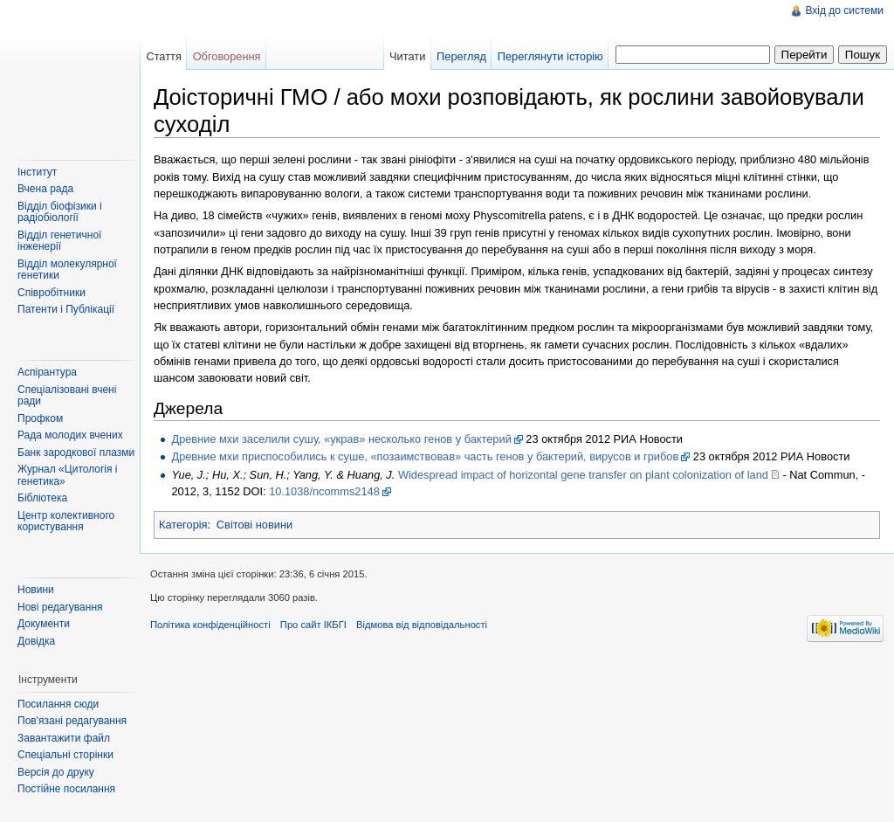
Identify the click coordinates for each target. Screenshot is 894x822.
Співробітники (51, 293)
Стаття (163, 56)
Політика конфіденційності (210, 624)
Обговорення (227, 56)
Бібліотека (42, 498)
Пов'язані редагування (72, 721)
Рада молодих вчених (70, 435)
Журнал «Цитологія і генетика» (67, 475)
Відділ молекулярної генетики (67, 270)
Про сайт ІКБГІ (313, 624)
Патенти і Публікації (65, 309)
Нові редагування (60, 607)
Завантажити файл (63, 738)
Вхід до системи (844, 10)
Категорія (183, 524)
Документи (43, 624)
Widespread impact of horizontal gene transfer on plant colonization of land (583, 474)
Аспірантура (47, 372)
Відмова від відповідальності (421, 624)
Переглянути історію (550, 56)
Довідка (36, 641)
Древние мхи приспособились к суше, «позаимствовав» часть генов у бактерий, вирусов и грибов (424, 456)
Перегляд (461, 56)
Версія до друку (55, 772)
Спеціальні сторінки (65, 755)
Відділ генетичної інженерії (59, 241)
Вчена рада (45, 189)
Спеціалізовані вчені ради (66, 395)
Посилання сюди (58, 704)
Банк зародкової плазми (75, 452)
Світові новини (254, 524)
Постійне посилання (66, 789)
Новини (35, 590)
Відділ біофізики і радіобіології (59, 212)
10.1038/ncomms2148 (324, 491)
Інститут (37, 172)
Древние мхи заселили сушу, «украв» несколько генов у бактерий (341, 439)
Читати (407, 56)
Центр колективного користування (65, 521)
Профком (40, 418)
